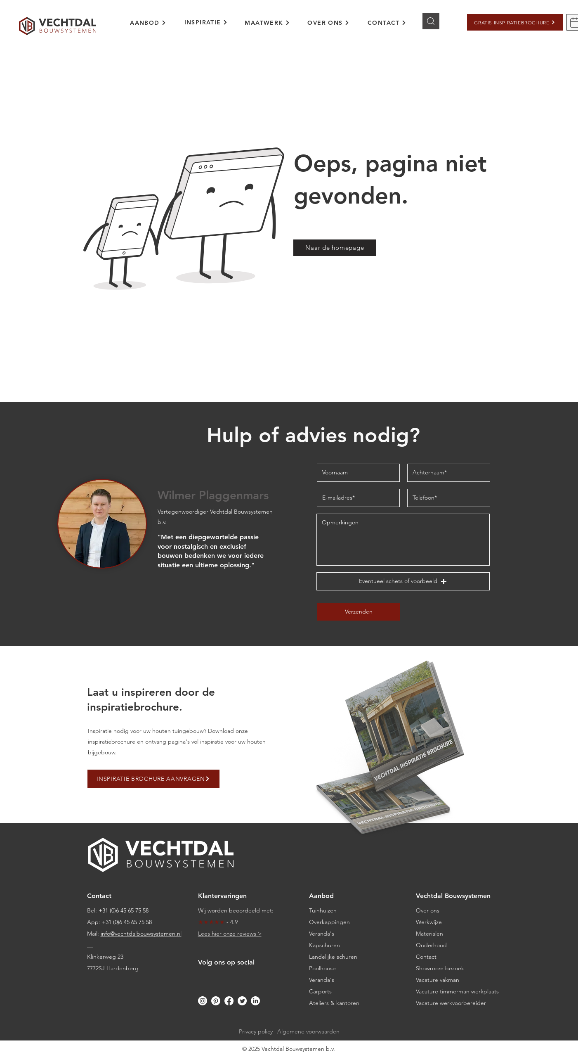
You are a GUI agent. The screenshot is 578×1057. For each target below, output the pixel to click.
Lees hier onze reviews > (230, 933)
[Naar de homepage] (334, 247)
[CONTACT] (387, 22)
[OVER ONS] (328, 22)
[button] (515, 22)
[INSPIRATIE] (206, 22)
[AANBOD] (148, 22)
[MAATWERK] (267, 22)
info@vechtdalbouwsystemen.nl (141, 933)
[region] (154, 27)
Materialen (429, 933)
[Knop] (430, 21)
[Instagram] (202, 1000)
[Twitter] (242, 1000)
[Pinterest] (215, 1000)
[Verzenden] (358, 612)
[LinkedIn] (255, 1000)
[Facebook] (229, 1000)
